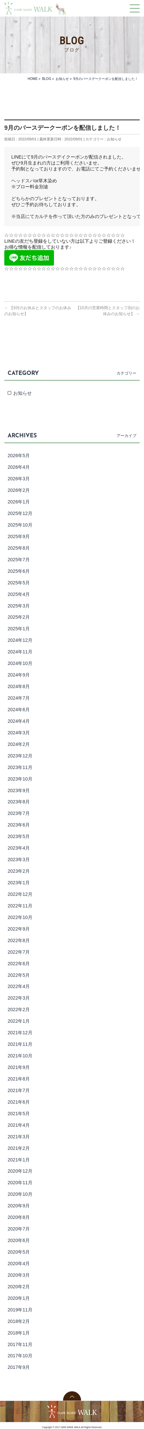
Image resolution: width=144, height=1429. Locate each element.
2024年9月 (19, 675)
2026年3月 (19, 478)
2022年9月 (19, 929)
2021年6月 (19, 1102)
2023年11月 (20, 767)
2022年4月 (19, 986)
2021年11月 (20, 1044)
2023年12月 (20, 755)
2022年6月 (19, 963)
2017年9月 (19, 1367)
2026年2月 (19, 490)
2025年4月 (19, 594)
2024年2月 (19, 744)
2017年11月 (20, 1344)
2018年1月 (19, 1333)
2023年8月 (19, 801)
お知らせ (114, 139)
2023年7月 (19, 813)
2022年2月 (19, 1009)
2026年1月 (19, 501)
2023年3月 (19, 859)
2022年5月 (19, 975)
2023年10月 (20, 779)
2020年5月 (19, 1252)
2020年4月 (19, 1263)
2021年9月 (19, 1067)
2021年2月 (19, 1148)
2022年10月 (20, 917)
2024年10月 (20, 663)
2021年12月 (20, 1032)
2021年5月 (19, 1113)
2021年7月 (19, 1090)
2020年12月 (20, 1171)
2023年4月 (19, 848)
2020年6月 (19, 1240)
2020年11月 (20, 1182)
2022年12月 (20, 894)
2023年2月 (19, 871)
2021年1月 (19, 1159)
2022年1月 (19, 1021)
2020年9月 (19, 1205)
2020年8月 (19, 1217)
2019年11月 (20, 1309)
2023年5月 (19, 836)
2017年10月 (20, 1355)
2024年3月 (19, 732)
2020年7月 (19, 1228)
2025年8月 (19, 548)
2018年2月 (19, 1321)
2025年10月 (20, 525)
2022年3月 (19, 998)
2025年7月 (19, 559)
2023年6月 (19, 824)
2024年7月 (19, 698)
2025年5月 (19, 582)
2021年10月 (20, 1055)
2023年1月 (19, 882)
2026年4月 (19, 467)
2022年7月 (19, 952)
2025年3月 (19, 605)
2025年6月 (19, 571)
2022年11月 (20, 905)
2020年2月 (19, 1286)
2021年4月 (19, 1125)
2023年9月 (19, 790)
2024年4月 (19, 721)
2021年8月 (19, 1078)
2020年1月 (19, 1298)
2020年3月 (19, 1275)
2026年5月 (19, 455)
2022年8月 (19, 940)
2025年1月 (19, 628)
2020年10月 (20, 1194)
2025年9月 (19, 536)
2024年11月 (20, 651)
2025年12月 (20, 513)
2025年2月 (19, 617)
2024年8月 (19, 686)
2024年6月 (19, 709)
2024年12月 (20, 640)
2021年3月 (19, 1136)
